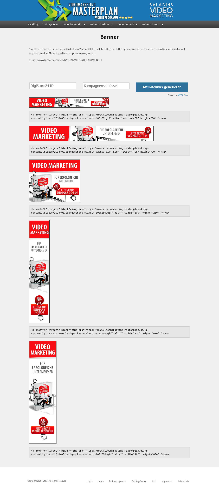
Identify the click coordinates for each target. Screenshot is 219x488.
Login (89, 481)
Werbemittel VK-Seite (72, 24)
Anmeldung (33, 24)
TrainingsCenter (50, 24)
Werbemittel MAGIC (150, 24)
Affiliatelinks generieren (162, 87)
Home (101, 481)
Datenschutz (183, 481)
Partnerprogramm (117, 481)
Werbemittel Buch (126, 24)
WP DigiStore (183, 95)
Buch (154, 481)
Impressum (167, 481)
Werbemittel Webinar (99, 24)
